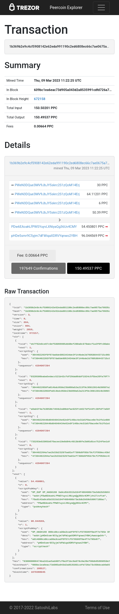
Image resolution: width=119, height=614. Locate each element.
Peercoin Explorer (66, 7)
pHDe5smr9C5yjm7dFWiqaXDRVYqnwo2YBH (44, 236)
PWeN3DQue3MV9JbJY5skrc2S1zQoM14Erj (47, 185)
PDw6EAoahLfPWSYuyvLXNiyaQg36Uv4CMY (44, 227)
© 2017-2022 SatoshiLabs (33, 607)
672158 (39, 99)
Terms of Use (97, 607)
